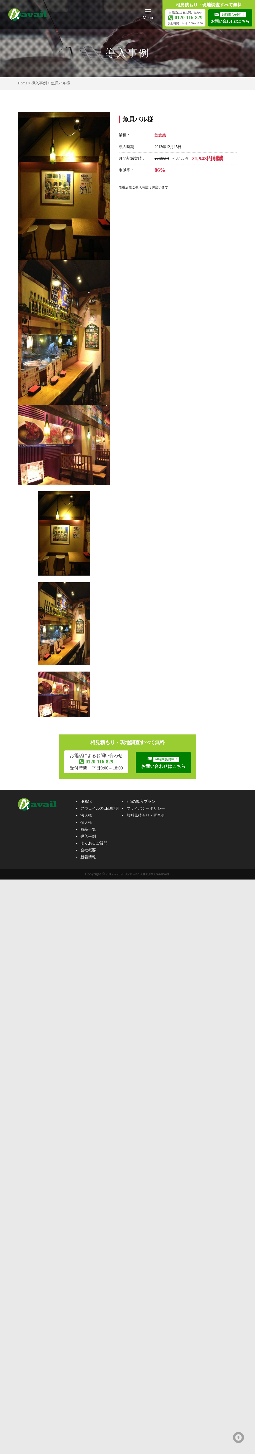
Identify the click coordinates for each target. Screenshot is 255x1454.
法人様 (86, 816)
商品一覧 (88, 830)
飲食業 (160, 135)
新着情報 (88, 858)
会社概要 (88, 851)
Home (22, 83)
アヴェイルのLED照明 (99, 809)
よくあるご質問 (93, 844)
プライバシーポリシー (145, 809)
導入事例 (39, 83)
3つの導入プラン (140, 802)
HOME (86, 802)
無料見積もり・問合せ (145, 816)
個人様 (86, 823)
